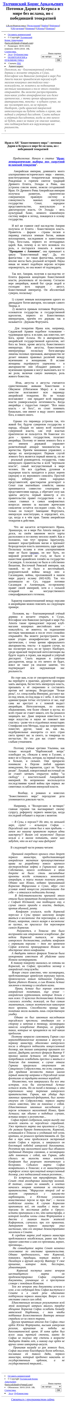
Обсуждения (18, 28)
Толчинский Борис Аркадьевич (33, 3)
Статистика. (11, 51)
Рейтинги (54, 25)
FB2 (19, 63)
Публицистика (21, 54)
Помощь (50, 28)
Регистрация (34, 25)
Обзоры (40, 28)
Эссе (10, 54)
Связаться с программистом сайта (32, 1399)
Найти (45, 25)
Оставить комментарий (19, 34)
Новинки (30, 28)
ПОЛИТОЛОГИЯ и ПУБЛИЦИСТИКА (16, 58)
